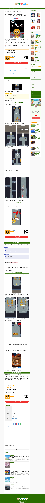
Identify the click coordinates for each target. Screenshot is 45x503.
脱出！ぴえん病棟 (12, 56)
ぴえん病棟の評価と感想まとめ (12, 73)
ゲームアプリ (12, 8)
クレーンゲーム (33, 90)
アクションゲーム (7, 426)
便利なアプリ (23, 8)
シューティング (33, 77)
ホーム (7, 8)
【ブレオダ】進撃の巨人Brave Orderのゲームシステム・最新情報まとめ (38, 60)
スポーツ (33, 84)
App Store (13, 418)
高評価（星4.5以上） (34, 71)
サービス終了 (33, 97)
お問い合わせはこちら (35, 117)
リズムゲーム (33, 78)
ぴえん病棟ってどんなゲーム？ (12, 70)
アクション (13, 408)
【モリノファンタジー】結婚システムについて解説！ (38, 47)
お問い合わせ (29, 8)
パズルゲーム (33, 81)
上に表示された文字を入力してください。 (9, 445)
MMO (32, 74)
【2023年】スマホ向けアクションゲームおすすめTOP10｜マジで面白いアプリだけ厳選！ (37, 143)
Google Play (16, 418)
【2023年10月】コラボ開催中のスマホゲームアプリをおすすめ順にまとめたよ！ (37, 131)
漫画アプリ (17, 8)
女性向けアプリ (33, 94)
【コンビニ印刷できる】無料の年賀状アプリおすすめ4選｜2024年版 (38, 36)
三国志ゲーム (33, 87)
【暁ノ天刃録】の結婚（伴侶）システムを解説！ (37, 53)
